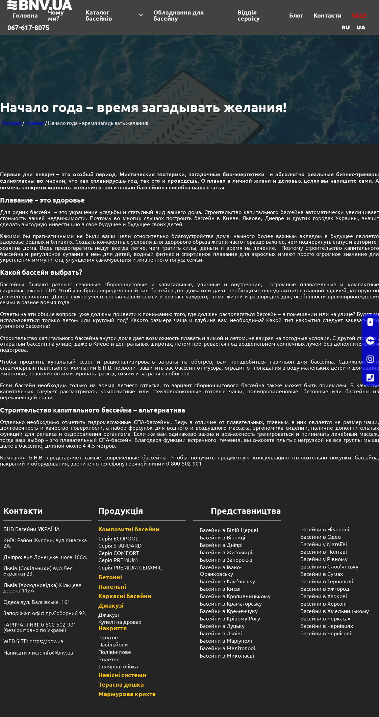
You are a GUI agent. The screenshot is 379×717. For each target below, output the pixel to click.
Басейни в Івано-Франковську (221, 570)
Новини (34, 123)
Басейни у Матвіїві (323, 543)
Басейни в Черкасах (325, 618)
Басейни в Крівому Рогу (230, 618)
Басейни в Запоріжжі (226, 559)
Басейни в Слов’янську (329, 566)
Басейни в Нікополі (324, 529)
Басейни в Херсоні (323, 603)
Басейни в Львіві (221, 633)
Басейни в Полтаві (323, 551)
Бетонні (110, 577)
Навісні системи (122, 675)
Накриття (112, 628)
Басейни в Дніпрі (221, 544)
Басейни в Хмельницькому (334, 610)
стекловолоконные (176, 391)
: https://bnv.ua (33, 640)
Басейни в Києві (220, 588)
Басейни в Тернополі (326, 581)
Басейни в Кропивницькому (235, 595)
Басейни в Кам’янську (227, 581)
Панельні (112, 586)
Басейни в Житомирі (226, 552)
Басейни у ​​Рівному (324, 558)
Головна (11, 123)
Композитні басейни (128, 529)
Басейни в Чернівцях (326, 625)
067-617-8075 (28, 27)
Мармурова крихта (127, 693)
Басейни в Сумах (321, 573)
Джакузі (111, 605)
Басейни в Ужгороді (325, 588)
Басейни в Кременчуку (229, 610)
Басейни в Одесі (321, 536)
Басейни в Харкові (323, 595)
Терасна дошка (121, 684)
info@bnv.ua (58, 652)
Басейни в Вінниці (222, 537)
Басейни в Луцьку (222, 625)
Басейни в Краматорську (231, 603)
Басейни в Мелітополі (227, 647)
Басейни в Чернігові (325, 633)
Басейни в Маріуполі (226, 640)
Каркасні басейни (124, 596)
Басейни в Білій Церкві (229, 529)
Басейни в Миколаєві (227, 655)
